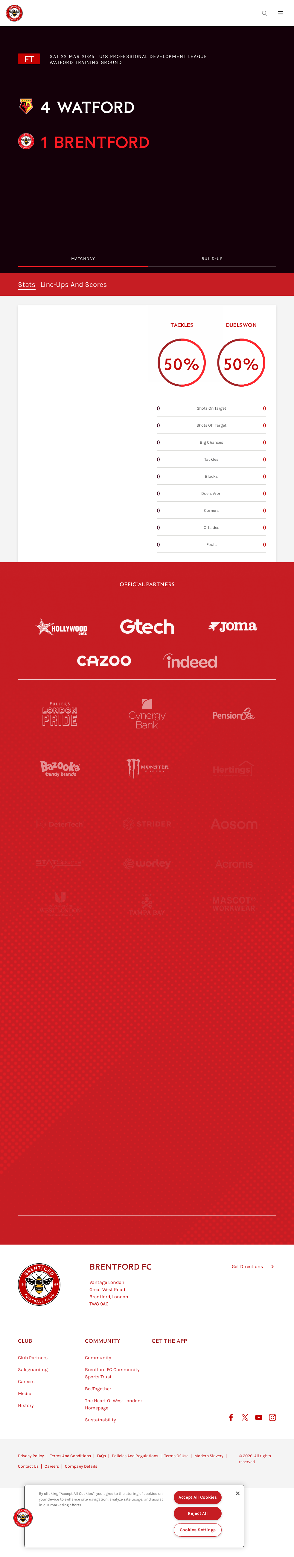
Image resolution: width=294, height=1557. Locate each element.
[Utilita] (60, 989)
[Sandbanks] (60, 1099)
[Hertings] (234, 769)
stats (27, 284)
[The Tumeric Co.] (147, 1154)
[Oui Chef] (234, 1044)
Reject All (198, 1513)
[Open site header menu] (280, 13)
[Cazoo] (104, 661)
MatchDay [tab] (83, 258)
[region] (134, 1516)
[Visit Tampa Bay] (147, 934)
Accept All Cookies (198, 1497)
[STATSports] (60, 879)
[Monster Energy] (147, 769)
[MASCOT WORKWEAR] (234, 934)
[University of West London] (60, 934)
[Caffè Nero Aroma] (147, 1209)
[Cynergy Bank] (147, 714)
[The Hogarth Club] (60, 1154)
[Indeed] (190, 660)
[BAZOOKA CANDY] (60, 769)
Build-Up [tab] (212, 258)
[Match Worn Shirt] (147, 1044)
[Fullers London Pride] (60, 714)
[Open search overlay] (264, 13)
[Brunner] (60, 1044)
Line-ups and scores (73, 284)
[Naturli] (147, 989)
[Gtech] (147, 626)
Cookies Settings (198, 1529)
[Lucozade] (234, 1154)
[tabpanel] (147, 417)
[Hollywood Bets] (61, 626)
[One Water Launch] (234, 989)
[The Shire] (147, 1099)
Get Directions (247, 1296)
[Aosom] (234, 824)
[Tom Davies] (234, 1099)
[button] (23, 1517)
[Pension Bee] (234, 714)
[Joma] (233, 626)
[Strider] (147, 824)
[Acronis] (234, 879)
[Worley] (147, 879)
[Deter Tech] (60, 824)
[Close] (237, 1493)
